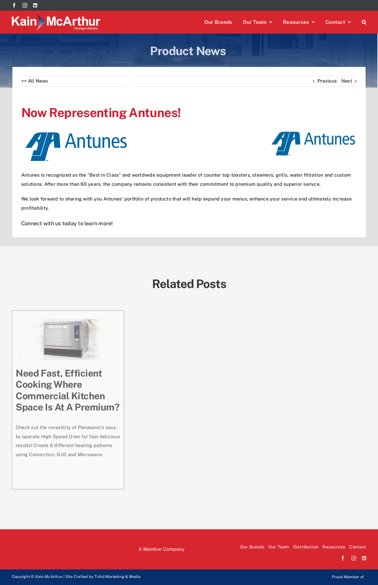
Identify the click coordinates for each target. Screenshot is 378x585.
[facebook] (14, 5)
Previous (327, 81)
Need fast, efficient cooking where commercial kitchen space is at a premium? (67, 389)
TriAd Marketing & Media (117, 576)
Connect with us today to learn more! (67, 223)
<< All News (34, 81)
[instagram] (24, 5)
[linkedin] (35, 5)
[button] (364, 22)
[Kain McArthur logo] (56, 16)
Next (346, 81)
